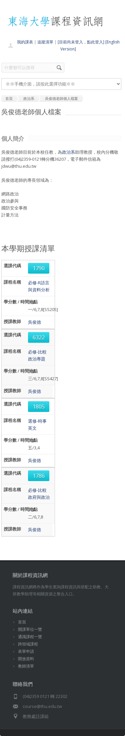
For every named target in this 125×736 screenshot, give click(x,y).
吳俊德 (34, 322)
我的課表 (25, 42)
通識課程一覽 (30, 636)
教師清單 (26, 666)
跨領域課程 (28, 644)
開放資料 (26, 658)
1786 (39, 475)
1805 (39, 406)
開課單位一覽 (30, 629)
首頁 (22, 622)
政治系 (68, 152)
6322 (39, 337)
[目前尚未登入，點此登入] (81, 42)
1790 (39, 268)
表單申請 (26, 651)
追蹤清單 (45, 42)
